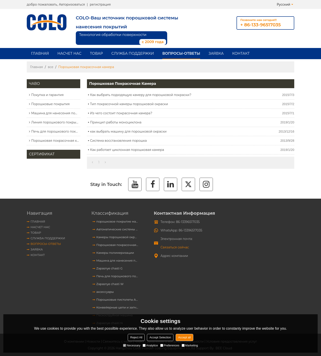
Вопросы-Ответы (181, 53)
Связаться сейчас (174, 247)
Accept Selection (160, 337)
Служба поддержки (132, 53)
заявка (216, 53)
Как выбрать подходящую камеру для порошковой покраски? (140, 95)
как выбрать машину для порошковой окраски (128, 131)
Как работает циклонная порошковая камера (127, 150)
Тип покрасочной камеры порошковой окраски (129, 104)
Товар (96, 53)
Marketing (190, 345)
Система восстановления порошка (118, 141)
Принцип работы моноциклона (115, 122)
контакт (241, 53)
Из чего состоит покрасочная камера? (121, 113)
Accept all (184, 337)
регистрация (100, 4)
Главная (40, 53)
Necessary (131, 345)
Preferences (169, 345)
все (50, 67)
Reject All (136, 337)
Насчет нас (69, 53)
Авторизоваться (72, 4)
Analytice (150, 345)
